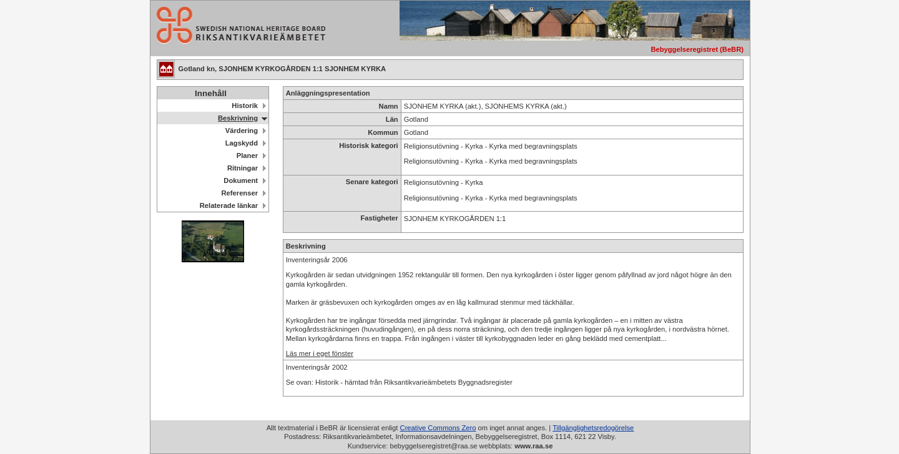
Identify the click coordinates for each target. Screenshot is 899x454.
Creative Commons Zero (438, 428)
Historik (245, 105)
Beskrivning (238, 118)
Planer (247, 155)
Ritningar (242, 168)
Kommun (383, 132)
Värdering (241, 130)
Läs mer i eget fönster (319, 353)
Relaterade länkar (229, 205)
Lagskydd (241, 143)
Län (392, 119)
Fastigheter (379, 218)
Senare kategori (372, 181)
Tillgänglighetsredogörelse (593, 428)
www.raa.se (533, 446)
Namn (388, 106)
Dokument (241, 180)
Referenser (240, 193)
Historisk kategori (368, 145)
